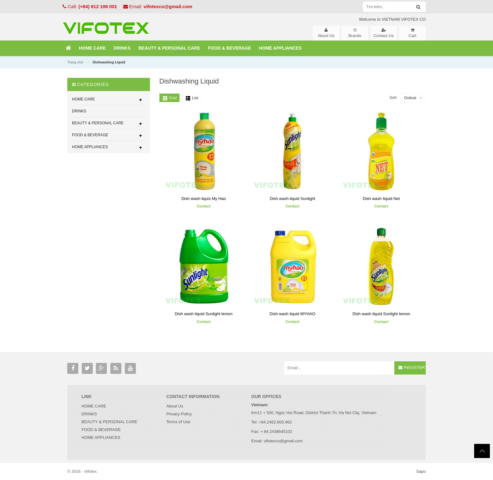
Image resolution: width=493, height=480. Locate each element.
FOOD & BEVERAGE (101, 429)
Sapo (421, 471)
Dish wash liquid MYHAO (292, 313)
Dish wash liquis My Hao (203, 198)
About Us (174, 406)
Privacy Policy (179, 414)
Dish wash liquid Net (381, 198)
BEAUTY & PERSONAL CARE (109, 421)
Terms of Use (178, 421)
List (195, 97)
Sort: (393, 97)
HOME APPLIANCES (100, 437)
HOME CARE (93, 406)
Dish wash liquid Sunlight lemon (204, 313)
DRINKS (89, 414)
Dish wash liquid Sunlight (292, 198)
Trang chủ (75, 62)
